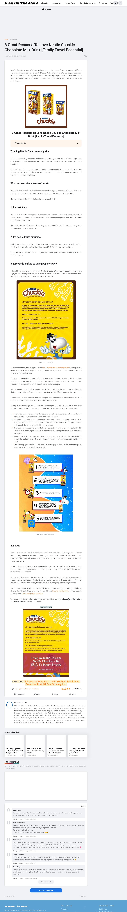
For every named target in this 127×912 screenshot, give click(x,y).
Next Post (82, 897)
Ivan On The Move (21, 703)
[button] (115, 3)
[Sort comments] (83, 806)
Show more (45, 882)
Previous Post (10, 897)
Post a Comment (46, 890)
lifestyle (28, 689)
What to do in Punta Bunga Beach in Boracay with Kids (35, 751)
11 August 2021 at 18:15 (30, 836)
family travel (13, 39)
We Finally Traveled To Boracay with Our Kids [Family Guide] (77, 751)
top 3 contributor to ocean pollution (56, 368)
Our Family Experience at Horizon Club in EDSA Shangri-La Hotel (14, 751)
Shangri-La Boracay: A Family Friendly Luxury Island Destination (56, 751)
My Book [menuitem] (46, 9)
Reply (15, 819)
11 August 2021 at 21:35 (30, 863)
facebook (64, 909)
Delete (21, 819)
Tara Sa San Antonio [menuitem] (87, 3)
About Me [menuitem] (45, 3)
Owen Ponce (17, 810)
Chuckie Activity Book (60, 591)
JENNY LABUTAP (18, 854)
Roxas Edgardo (17, 867)
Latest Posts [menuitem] (70, 3)
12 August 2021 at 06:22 (30, 878)
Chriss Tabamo (17, 840)
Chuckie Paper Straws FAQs (32, 593)
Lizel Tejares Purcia (19, 822)
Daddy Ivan (103, 909)
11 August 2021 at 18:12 (30, 819)
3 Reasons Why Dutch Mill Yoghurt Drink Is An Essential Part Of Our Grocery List (52, 683)
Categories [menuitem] (56, 3)
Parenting (35, 689)
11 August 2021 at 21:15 (30, 851)
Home (6, 39)
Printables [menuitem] (103, 3)
